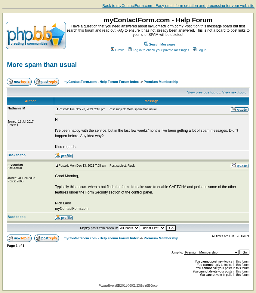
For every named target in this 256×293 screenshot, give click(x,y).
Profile (118, 50)
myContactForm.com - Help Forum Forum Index (101, 81)
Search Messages (159, 44)
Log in (199, 50)
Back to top (17, 155)
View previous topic (202, 92)
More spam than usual (42, 64)
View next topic (234, 92)
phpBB (116, 285)
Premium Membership (161, 81)
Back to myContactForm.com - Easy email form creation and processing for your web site (178, 5)
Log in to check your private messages (158, 50)
